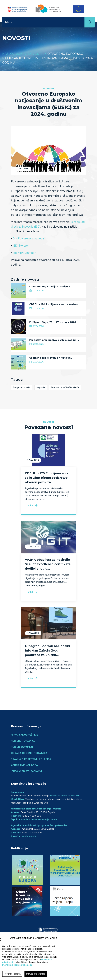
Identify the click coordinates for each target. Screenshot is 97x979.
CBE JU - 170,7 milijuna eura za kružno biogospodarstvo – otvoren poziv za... (47, 477)
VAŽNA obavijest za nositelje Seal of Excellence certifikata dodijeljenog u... (48, 564)
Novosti (35, 54)
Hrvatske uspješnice (24, 734)
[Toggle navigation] (80, 22)
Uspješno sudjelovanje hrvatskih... (50, 357)
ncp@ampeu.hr (28, 836)
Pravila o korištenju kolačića (31, 759)
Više (30, 505)
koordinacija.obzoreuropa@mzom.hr (39, 819)
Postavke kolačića (12, 974)
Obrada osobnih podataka (29, 753)
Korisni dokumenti (23, 747)
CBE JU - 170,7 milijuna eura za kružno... (54, 304)
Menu (9, 22)
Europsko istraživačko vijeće (65, 387)
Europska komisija (21, 387)
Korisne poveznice (23, 741)
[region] (48, 955)
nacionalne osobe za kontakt (64, 795)
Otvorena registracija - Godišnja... (50, 286)
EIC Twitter (21, 246)
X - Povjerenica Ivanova (28, 238)
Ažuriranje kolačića (24, 765)
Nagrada (40, 387)
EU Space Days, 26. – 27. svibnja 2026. (53, 322)
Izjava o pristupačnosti (27, 771)
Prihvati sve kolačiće (35, 974)
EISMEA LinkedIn (24, 253)
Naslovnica (12, 54)
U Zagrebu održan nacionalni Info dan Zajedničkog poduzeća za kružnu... (47, 650)
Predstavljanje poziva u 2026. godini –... (54, 340)
